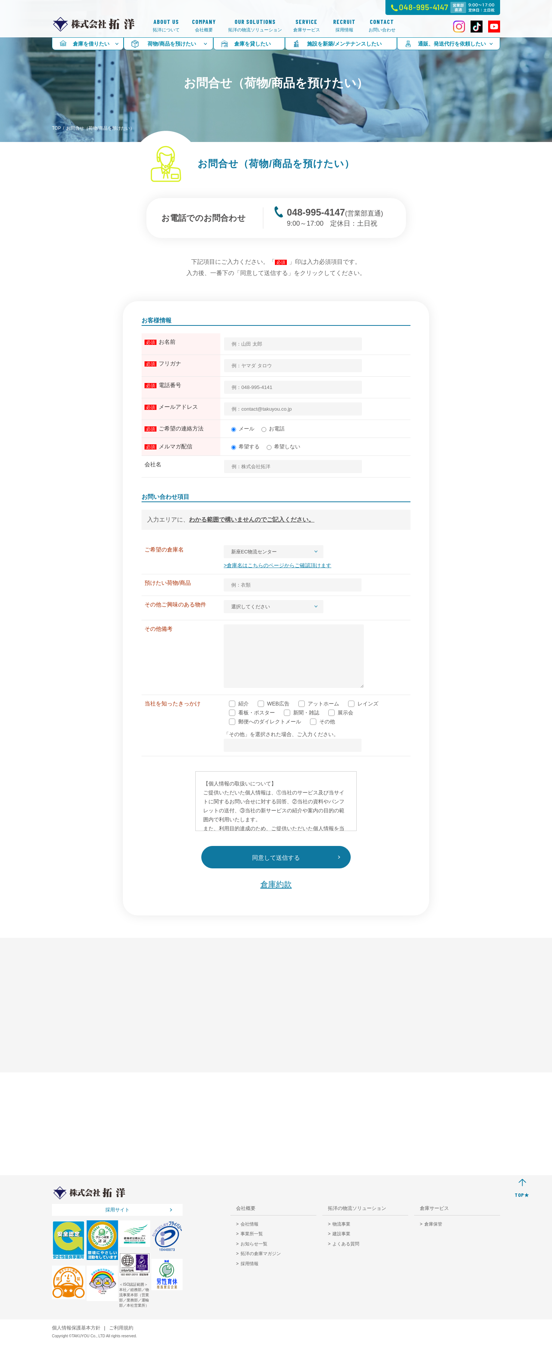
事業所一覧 (252, 1245)
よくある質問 (345, 1255)
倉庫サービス (306, 26)
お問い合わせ (382, 26)
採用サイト (117, 1221)
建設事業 (341, 1245)
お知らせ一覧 (254, 1255)
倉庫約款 (276, 895)
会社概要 (204, 26)
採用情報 (344, 26)
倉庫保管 (433, 1235)
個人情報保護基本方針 (76, 1339)
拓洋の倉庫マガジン (261, 1264)
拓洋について (166, 26)
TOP (56, 128)
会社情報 (249, 1235)
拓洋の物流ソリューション (255, 26)
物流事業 (341, 1235)
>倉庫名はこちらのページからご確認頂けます (275, 565)
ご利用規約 (121, 1339)
